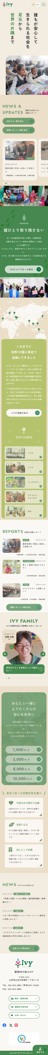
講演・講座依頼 (21, 998)
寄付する (40, 1052)
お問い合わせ (20, 1015)
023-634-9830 (14, 985)
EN (37, 4)
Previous (5, 654)
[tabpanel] (24, 652)
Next (42, 654)
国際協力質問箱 (21, 1007)
